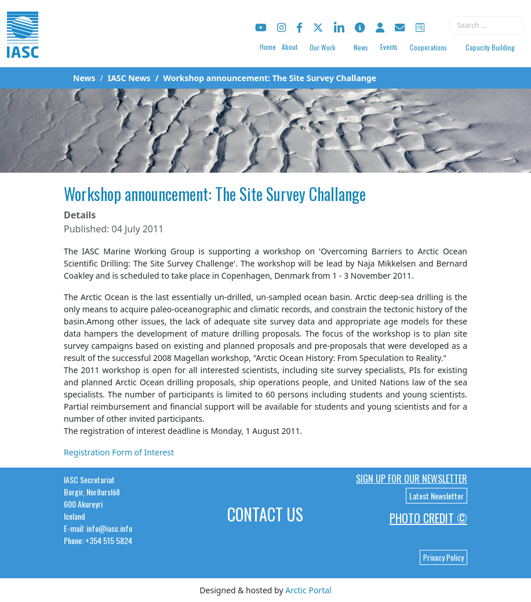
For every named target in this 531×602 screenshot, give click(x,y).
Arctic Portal (308, 590)
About (289, 47)
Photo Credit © (428, 518)
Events (389, 47)
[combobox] (486, 25)
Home (268, 47)
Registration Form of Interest (119, 452)
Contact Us (265, 514)
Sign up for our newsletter (411, 479)
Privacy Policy (443, 557)
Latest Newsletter (436, 496)
